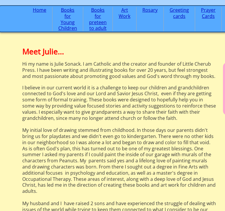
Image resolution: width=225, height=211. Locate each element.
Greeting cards (179, 13)
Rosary (150, 10)
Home (39, 10)
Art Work (124, 13)
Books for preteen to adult (98, 19)
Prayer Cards (208, 13)
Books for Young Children (67, 19)
